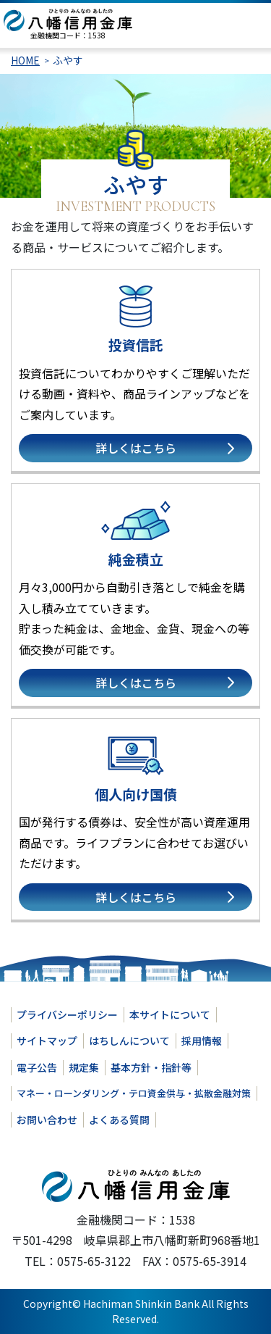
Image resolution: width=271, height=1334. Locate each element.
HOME (25, 60)
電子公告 (37, 1067)
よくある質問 (119, 1119)
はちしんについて (129, 1040)
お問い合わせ (47, 1119)
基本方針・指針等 (151, 1067)
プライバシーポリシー (67, 1014)
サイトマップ (47, 1040)
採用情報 (201, 1040)
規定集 (84, 1067)
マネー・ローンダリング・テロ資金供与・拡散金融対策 (134, 1093)
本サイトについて (169, 1014)
